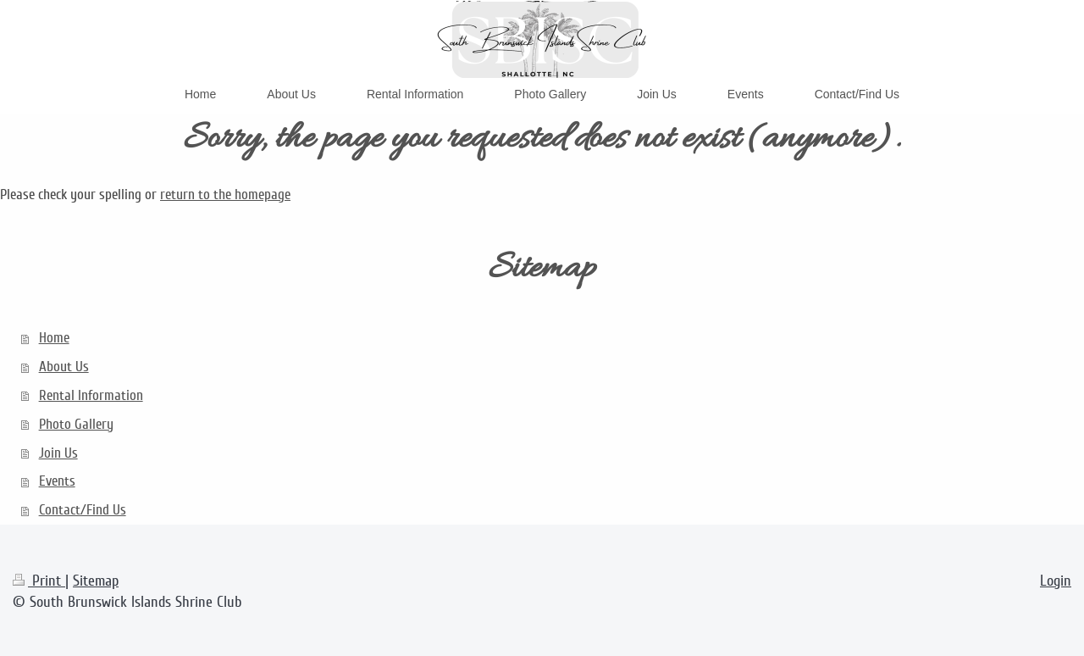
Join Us (58, 453)
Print (39, 580)
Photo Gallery (76, 424)
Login (1055, 580)
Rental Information (91, 395)
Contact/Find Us (82, 510)
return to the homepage (225, 194)
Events (57, 481)
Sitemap (96, 580)
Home (54, 338)
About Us (64, 366)
